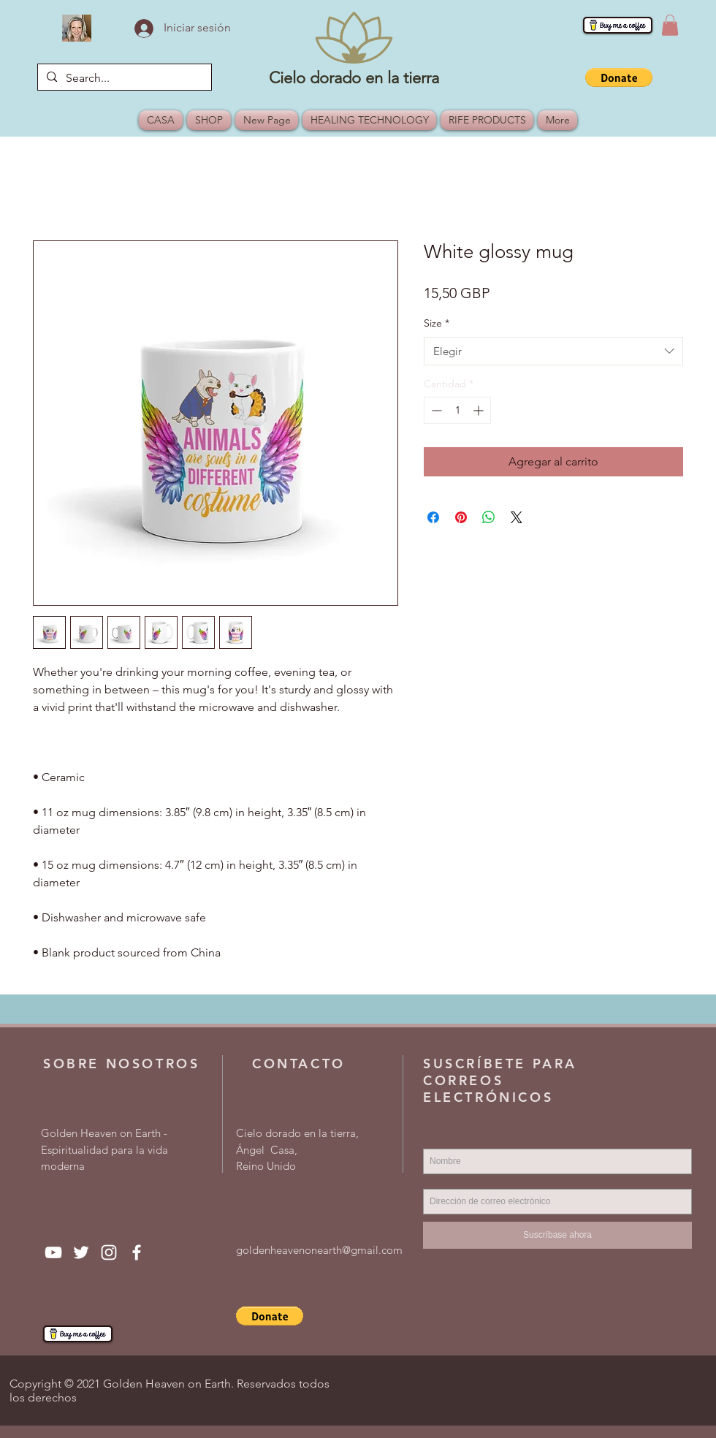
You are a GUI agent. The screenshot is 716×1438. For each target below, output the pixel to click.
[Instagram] (109, 1252)
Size (436, 323)
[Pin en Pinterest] (461, 517)
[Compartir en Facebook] (433, 517)
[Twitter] (81, 1252)
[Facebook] (136, 1252)
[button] (670, 25)
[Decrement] (435, 410)
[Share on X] (516, 517)
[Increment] (480, 410)
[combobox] (553, 351)
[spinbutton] (457, 410)
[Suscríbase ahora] (557, 1235)
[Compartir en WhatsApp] (489, 517)
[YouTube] (53, 1252)
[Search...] (123, 78)
